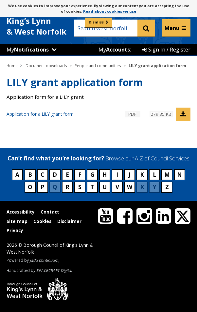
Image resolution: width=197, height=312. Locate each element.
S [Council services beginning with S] (79, 187)
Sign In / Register (166, 49)
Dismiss (96, 22)
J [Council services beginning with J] (130, 174)
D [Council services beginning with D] (55, 174)
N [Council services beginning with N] (179, 174)
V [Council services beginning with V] (117, 187)
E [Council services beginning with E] (67, 174)
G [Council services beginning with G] (92, 174)
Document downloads (46, 65)
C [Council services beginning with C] (42, 174)
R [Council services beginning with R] (67, 187)
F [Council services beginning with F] (79, 174)
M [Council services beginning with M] (167, 174)
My (28, 49)
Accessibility (21, 212)
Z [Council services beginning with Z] (167, 187)
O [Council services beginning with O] (30, 187)
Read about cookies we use (109, 11)
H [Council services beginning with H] (104, 174)
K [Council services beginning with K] (142, 174)
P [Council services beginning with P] (42, 187)
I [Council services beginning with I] (117, 174)
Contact (50, 212)
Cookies (42, 221)
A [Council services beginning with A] (17, 174)
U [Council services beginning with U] (105, 187)
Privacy (15, 230)
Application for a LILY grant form (40, 114)
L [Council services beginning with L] (154, 174)
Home (12, 65)
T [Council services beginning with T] (92, 187)
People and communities (98, 65)
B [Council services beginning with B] (30, 174)
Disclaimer (69, 221)
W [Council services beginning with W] (129, 187)
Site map (17, 221)
